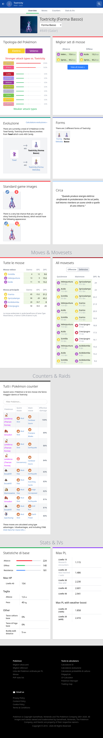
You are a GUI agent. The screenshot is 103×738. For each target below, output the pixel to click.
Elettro (9, 99)
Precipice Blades (31, 432)
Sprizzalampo (67, 60)
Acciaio (8, 91)
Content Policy (19, 701)
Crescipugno (13, 306)
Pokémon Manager (69, 680)
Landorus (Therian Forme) (8, 445)
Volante (8, 78)
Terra (8, 63)
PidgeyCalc (66, 674)
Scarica (11, 294)
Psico (8, 67)
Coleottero (8, 87)
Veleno (8, 82)
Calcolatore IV (67, 664)
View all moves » (78, 67)
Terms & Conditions (21, 707)
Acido (86, 54)
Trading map (66, 684)
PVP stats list (18, 677)
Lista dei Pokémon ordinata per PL (28, 671)
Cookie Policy (18, 704)
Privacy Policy (19, 698)
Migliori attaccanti (21, 664)
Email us (20, 692)
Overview (32, 10)
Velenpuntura (67, 54)
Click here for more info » (14, 530)
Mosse (16, 674)
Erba (9, 95)
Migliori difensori (20, 668)
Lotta (8, 74)
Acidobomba (13, 302)
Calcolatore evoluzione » (36, 122)
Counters (56, 10)
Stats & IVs (70, 10)
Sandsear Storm (31, 420)
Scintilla (11, 274)
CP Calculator (67, 677)
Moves (44, 10)
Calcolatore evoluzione (71, 668)
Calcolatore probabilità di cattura (75, 671)
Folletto (8, 104)
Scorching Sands (32, 481)
